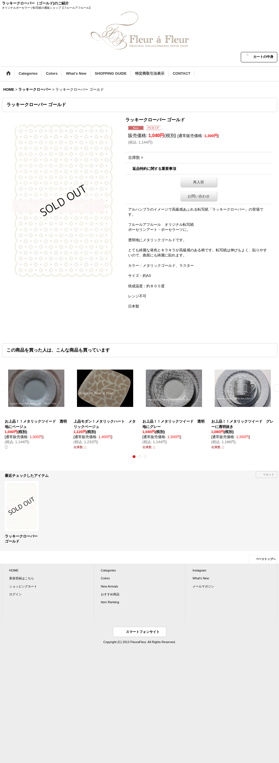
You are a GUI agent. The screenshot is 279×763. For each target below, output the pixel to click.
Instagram (199, 570)
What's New (200, 578)
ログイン (15, 594)
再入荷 (198, 182)
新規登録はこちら (21, 578)
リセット (268, 474)
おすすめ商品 (110, 594)
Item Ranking (110, 602)
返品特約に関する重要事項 (154, 169)
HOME (14, 570)
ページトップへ (266, 559)
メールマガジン (203, 586)
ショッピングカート (23, 586)
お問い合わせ (199, 196)
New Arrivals (109, 586)
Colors (105, 578)
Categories (108, 570)
